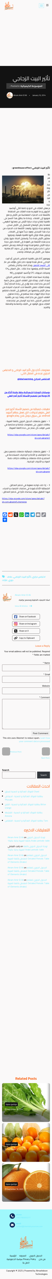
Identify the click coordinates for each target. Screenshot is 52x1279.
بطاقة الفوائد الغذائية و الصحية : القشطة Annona (23, 814)
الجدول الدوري (35, 1255)
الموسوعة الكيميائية (31, 86)
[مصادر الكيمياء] (8, 5)
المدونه (22, 1255)
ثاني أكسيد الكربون (41, 265)
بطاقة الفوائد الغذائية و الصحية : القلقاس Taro (26, 821)
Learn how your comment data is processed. (34, 739)
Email (46, 674)
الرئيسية (13, 1255)
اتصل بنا (26, 1262)
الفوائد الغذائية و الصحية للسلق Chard (22, 791)
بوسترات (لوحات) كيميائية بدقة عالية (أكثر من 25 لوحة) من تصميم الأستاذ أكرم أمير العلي (27, 394)
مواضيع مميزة (11, 1104)
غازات (4, 580)
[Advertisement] (26, 38)
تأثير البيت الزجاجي (22, 577)
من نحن (42, 1259)
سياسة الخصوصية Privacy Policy (21, 1259)
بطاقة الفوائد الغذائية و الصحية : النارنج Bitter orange (25, 806)
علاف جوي (10, 578)
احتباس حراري (38, 577)
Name (46, 662)
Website (46, 685)
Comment (44, 697)
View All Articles (23, 606)
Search (5, 770)
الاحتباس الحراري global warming (33, 379)
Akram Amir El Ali (15, 837)
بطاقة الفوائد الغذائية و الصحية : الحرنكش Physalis (24, 798)
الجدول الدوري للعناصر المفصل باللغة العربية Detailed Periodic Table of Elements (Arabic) (28, 858)
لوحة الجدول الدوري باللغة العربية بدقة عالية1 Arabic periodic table (29, 839)
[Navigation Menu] (41, 5)
